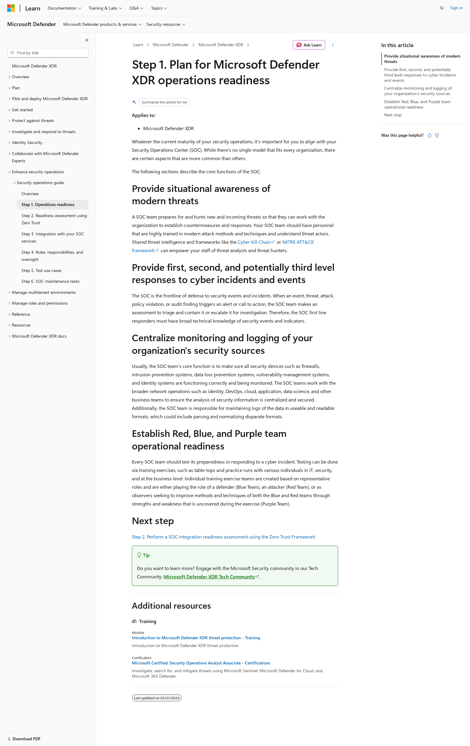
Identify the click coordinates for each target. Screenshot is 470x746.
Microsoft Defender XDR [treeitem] (34, 66)
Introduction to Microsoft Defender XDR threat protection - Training (196, 637)
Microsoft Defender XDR (220, 44)
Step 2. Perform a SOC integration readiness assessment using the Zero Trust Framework (223, 536)
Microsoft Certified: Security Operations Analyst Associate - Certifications (201, 663)
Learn (138, 44)
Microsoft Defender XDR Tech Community (209, 576)
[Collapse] (87, 40)
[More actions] (333, 45)
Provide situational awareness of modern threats (422, 58)
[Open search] (442, 8)
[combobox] (47, 53)
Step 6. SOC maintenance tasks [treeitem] (50, 281)
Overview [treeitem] (30, 193)
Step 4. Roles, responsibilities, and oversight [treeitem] (52, 255)
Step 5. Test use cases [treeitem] (41, 270)
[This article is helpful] (429, 135)
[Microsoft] (11, 8)
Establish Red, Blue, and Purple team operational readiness (417, 104)
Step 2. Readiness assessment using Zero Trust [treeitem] (54, 219)
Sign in (456, 7)
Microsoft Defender (171, 44)
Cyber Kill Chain (254, 242)
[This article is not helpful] (436, 135)
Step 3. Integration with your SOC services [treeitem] (53, 237)
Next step (393, 115)
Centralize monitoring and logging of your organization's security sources (418, 90)
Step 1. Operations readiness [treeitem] (48, 204)
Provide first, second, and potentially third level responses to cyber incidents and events (420, 75)
